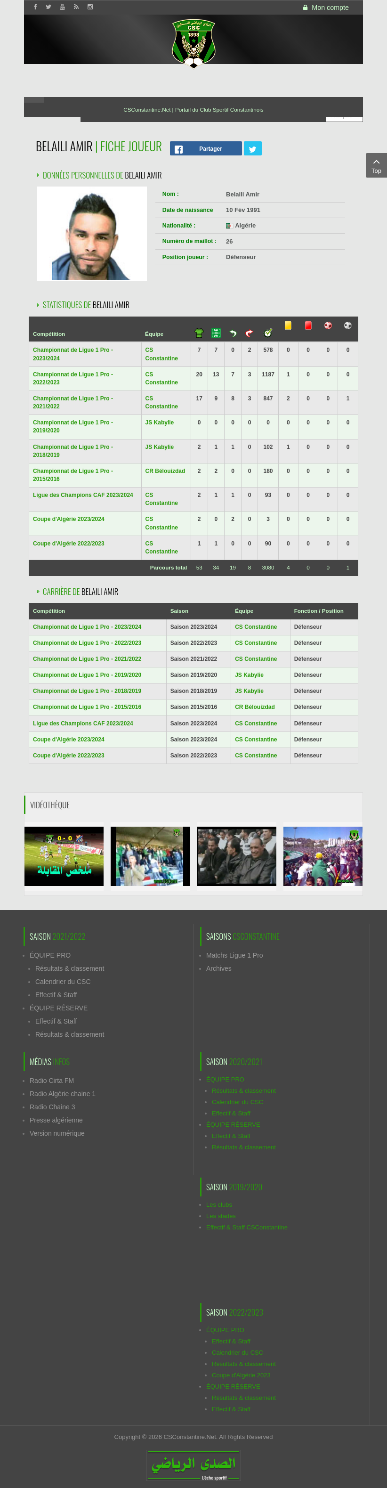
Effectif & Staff (56, 995)
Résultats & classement (69, 968)
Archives (219, 968)
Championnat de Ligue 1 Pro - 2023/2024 (87, 627)
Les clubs (219, 1204)
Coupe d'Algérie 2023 (241, 1375)
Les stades (221, 1216)
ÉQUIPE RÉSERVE (59, 1008)
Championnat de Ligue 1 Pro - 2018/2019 (87, 691)
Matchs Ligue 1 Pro (234, 955)
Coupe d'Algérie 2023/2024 (69, 519)
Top (376, 164)
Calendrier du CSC (63, 981)
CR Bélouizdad (165, 471)
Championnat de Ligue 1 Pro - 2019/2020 (87, 675)
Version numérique (57, 1133)
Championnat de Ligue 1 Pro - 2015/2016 (87, 707)
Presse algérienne (56, 1120)
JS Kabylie (159, 422)
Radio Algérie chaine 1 (63, 1094)
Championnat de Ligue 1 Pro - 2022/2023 (87, 643)
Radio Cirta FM (52, 1080)
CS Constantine (256, 627)
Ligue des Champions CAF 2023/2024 (83, 495)
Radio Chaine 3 (52, 1107)
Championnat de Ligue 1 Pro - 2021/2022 (87, 659)
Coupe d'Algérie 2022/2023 (69, 543)
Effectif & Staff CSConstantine (247, 1227)
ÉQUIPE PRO (50, 955)
